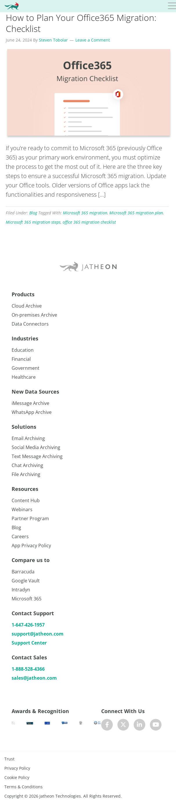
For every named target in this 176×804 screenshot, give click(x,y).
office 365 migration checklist (89, 222)
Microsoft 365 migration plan (136, 213)
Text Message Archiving (37, 456)
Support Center (29, 643)
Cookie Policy (16, 777)
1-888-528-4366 (28, 669)
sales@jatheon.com (34, 678)
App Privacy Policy (31, 545)
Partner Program (30, 518)
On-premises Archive (34, 315)
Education (23, 350)
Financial (21, 359)
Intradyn (21, 589)
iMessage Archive (30, 403)
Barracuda (23, 571)
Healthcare (24, 377)
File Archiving (26, 474)
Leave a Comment (92, 40)
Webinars (22, 509)
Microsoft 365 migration (85, 213)
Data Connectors (30, 324)
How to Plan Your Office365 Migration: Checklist (81, 23)
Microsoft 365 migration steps (33, 222)
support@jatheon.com (37, 634)
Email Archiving (28, 438)
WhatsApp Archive (32, 412)
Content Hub (26, 500)
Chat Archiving (27, 465)
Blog (33, 213)
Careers (20, 536)
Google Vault (26, 580)
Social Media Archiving (36, 447)
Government (25, 368)
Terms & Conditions (23, 786)
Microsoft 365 (26, 598)
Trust (9, 759)
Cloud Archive (27, 306)
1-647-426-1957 (28, 625)
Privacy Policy (17, 768)
